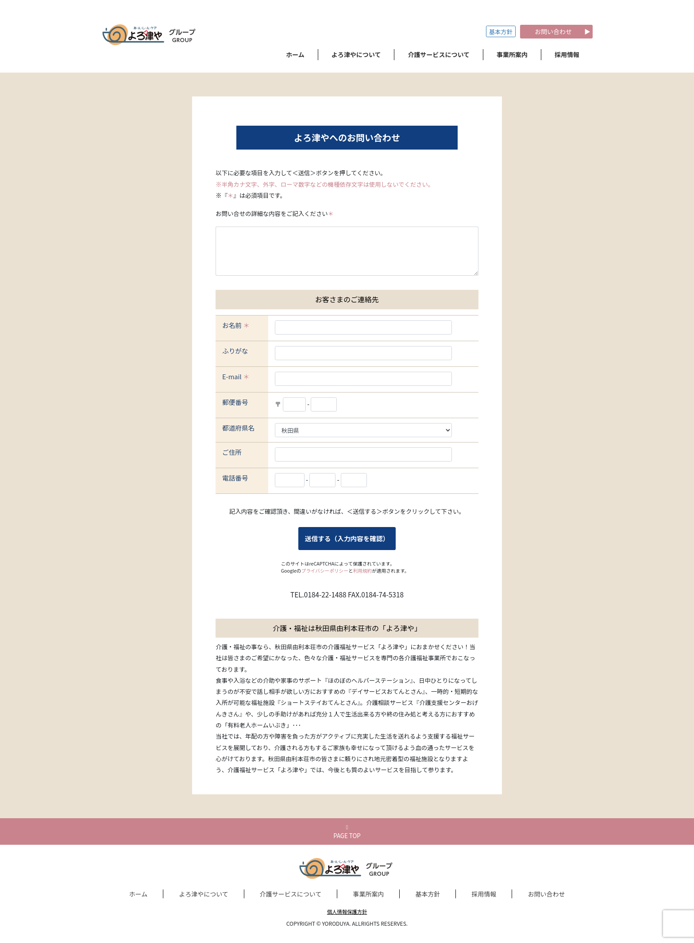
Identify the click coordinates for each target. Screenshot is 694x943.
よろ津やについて (203, 893)
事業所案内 (368, 893)
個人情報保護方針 (347, 911)
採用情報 (483, 893)
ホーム (138, 893)
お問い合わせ (546, 893)
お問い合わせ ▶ (556, 31)
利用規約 (362, 570)
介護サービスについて (291, 893)
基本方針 (501, 31)
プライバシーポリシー (324, 570)
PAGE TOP (347, 832)
